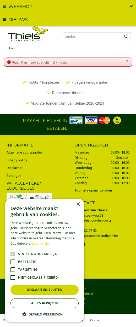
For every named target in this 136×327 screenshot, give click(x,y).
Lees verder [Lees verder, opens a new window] (41, 243)
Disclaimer (15, 168)
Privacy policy (17, 160)
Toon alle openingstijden (93, 190)
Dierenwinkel (84, 293)
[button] (44, 314)
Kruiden (80, 304)
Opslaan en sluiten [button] (45, 289)
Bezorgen (14, 176)
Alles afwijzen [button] (44, 303)
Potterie (80, 299)
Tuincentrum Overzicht (87, 320)
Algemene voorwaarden (25, 152)
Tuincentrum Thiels (91, 210)
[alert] (44, 260)
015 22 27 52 (87, 231)
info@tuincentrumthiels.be (98, 236)
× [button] (78, 204)
